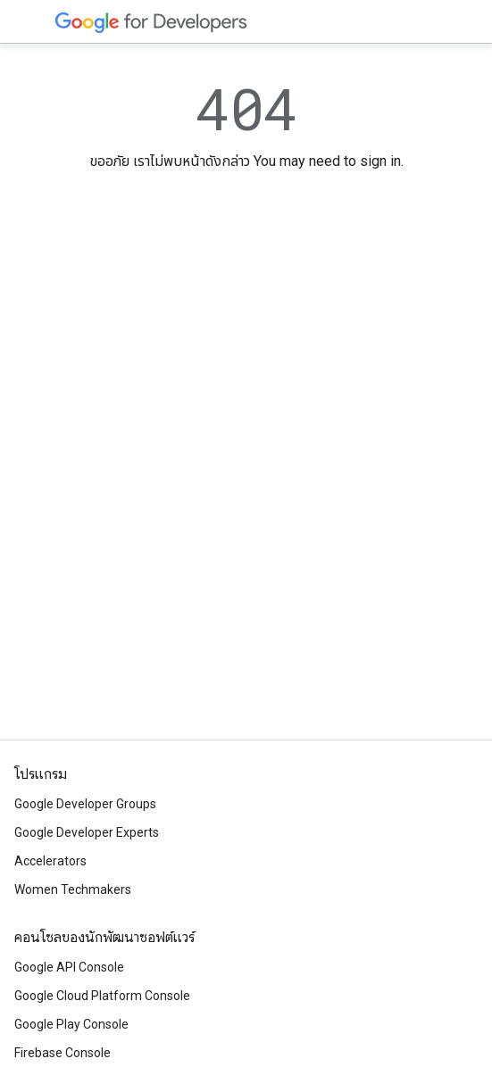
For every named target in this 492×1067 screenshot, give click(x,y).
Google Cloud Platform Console (102, 995)
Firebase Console (62, 1053)
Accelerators (50, 861)
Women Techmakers (72, 889)
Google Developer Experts (86, 832)
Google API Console (69, 967)
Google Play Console (71, 1024)
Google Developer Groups (85, 804)
